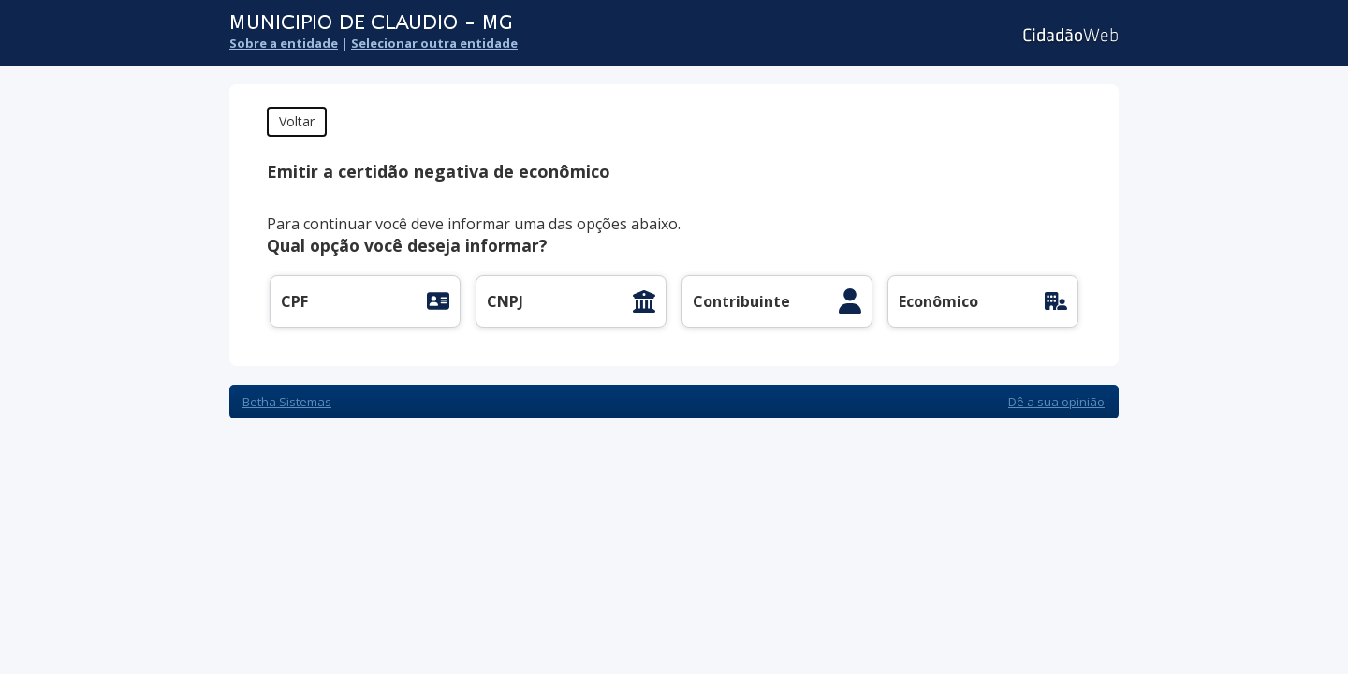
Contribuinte (741, 301)
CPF (294, 301)
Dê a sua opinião (1056, 401)
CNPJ (505, 301)
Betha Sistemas (286, 401)
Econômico (938, 301)
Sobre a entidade (283, 43)
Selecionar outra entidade (434, 43)
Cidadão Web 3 (1068, 35)
